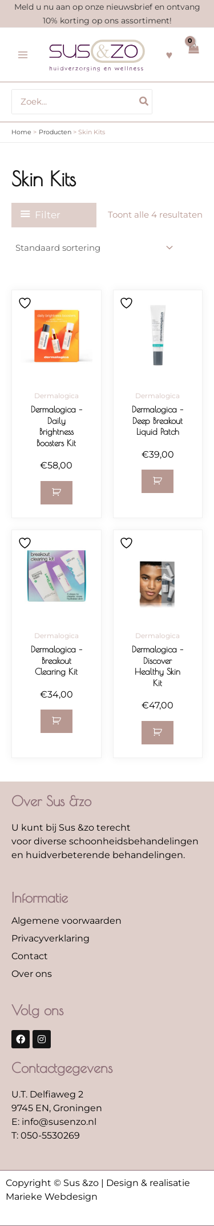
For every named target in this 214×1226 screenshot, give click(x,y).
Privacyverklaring (50, 938)
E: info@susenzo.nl (53, 1121)
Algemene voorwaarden (66, 920)
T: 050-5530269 (45, 1135)
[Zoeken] (144, 102)
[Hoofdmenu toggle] (22, 54)
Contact (29, 956)
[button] (56, 492)
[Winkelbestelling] (93, 248)
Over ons (31, 973)
